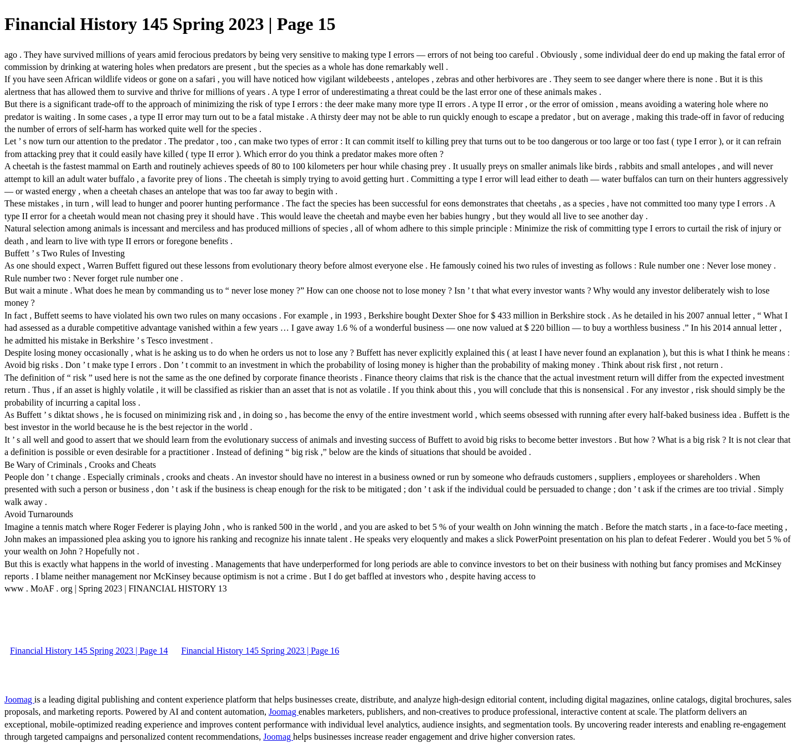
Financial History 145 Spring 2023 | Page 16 (261, 650)
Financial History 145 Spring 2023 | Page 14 (89, 650)
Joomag (19, 699)
